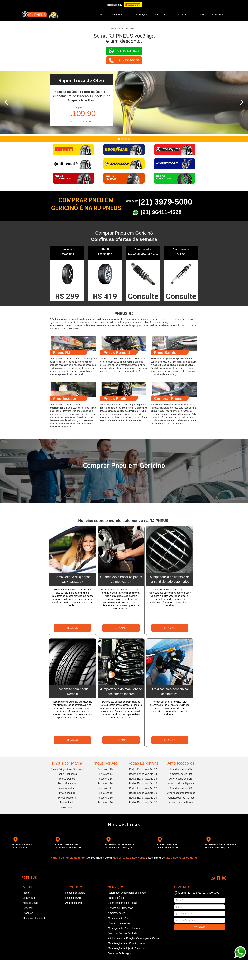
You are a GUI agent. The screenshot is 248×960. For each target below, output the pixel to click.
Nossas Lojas (30, 903)
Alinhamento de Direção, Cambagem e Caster (134, 938)
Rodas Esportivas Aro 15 (143, 778)
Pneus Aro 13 (105, 769)
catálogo (180, 14)
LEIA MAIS (72, 628)
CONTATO (217, 14)
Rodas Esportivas (142, 763)
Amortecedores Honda (181, 802)
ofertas (160, 14)
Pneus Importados (67, 788)
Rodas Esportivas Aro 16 (143, 783)
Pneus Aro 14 (105, 774)
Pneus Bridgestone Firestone (67, 769)
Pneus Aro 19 (105, 797)
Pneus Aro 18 (105, 793)
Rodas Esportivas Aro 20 (143, 802)
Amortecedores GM (181, 788)
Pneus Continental (67, 774)
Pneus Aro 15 (105, 778)
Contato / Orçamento (34, 918)
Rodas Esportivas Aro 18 (143, 793)
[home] (40, 14)
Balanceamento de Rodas (122, 903)
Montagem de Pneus (119, 918)
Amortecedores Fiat (181, 774)
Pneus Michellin (67, 797)
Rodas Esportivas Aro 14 (143, 774)
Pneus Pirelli (67, 802)
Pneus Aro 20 (105, 802)
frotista (199, 14)
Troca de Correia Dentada (122, 933)
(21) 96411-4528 (161, 212)
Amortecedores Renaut (181, 797)
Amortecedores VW (181, 769)
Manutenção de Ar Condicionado (126, 943)
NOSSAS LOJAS (119, 14)
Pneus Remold (67, 807)
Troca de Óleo (116, 897)
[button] (6, 102)
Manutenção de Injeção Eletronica (127, 948)
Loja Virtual (29, 897)
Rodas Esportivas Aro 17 (143, 788)
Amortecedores (180, 763)
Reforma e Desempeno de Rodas (127, 892)
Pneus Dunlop (67, 778)
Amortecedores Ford (180, 778)
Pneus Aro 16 (105, 783)
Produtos (28, 913)
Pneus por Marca (67, 763)
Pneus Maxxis (67, 793)
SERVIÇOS (142, 14)
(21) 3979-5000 (165, 201)
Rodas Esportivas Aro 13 (143, 769)
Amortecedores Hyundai (181, 783)
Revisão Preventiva (119, 923)
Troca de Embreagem (120, 953)
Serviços (27, 908)
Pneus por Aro (105, 763)
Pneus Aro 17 (105, 788)
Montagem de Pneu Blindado (124, 928)
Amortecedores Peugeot (181, 793)
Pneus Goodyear (67, 783)
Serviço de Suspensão (120, 908)
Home (100, 14)
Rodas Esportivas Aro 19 (143, 797)
